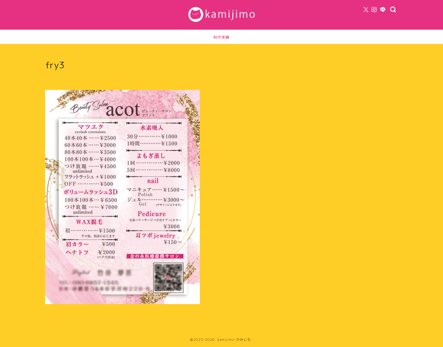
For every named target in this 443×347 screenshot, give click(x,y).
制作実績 (221, 37)
